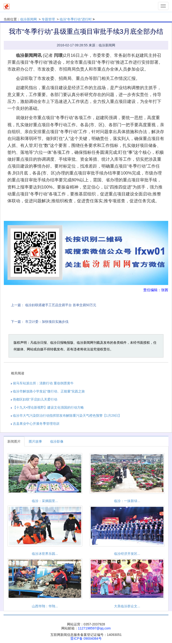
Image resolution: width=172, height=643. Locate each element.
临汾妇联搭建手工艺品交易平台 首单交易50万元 (60, 305)
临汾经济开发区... (127, 554)
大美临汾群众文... (127, 606)
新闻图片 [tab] (14, 441)
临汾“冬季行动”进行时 (76, 19)
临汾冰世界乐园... (45, 554)
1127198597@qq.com (94, 628)
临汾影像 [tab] (56, 441)
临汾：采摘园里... (45, 501)
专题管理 (48, 19)
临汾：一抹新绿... (127, 501)
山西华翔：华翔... (45, 606)
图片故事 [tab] (35, 441)
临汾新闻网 (28, 19)
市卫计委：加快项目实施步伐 (46, 322)
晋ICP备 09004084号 (86, 638)
